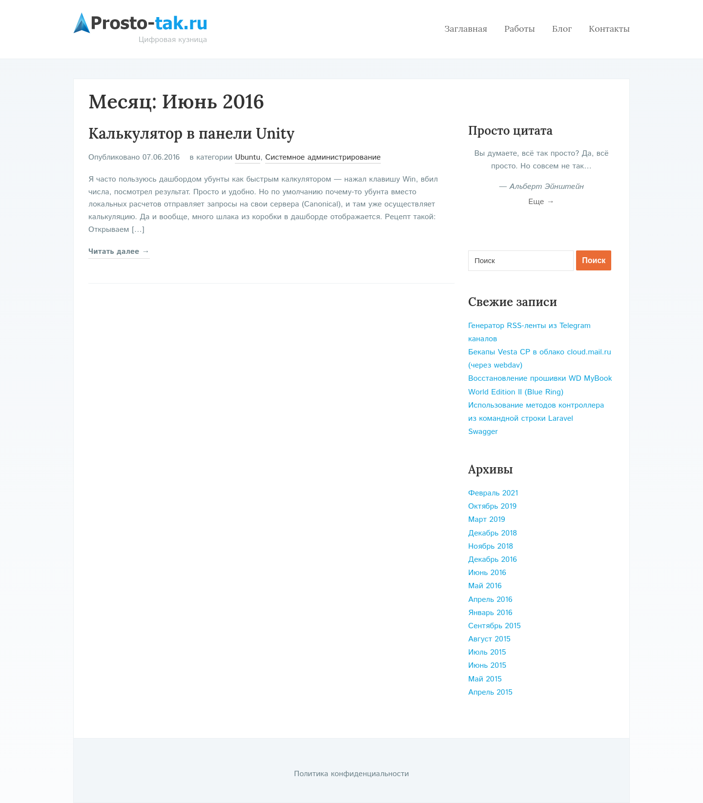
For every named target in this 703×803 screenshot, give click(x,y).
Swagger (483, 431)
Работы (519, 28)
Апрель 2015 (490, 692)
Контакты (609, 28)
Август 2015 (489, 639)
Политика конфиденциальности (351, 774)
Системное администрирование (323, 157)
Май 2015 (485, 679)
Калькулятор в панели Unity (191, 133)
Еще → (541, 201)
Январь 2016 (490, 612)
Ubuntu (247, 157)
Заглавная (465, 28)
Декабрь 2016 (492, 559)
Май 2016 (485, 586)
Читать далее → (119, 251)
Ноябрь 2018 (490, 546)
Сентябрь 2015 (494, 626)
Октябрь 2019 (492, 506)
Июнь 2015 (487, 665)
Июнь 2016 (487, 572)
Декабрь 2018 (492, 533)
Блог (562, 28)
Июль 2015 (487, 652)
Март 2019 (486, 519)
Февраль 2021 (493, 493)
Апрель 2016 (490, 599)
